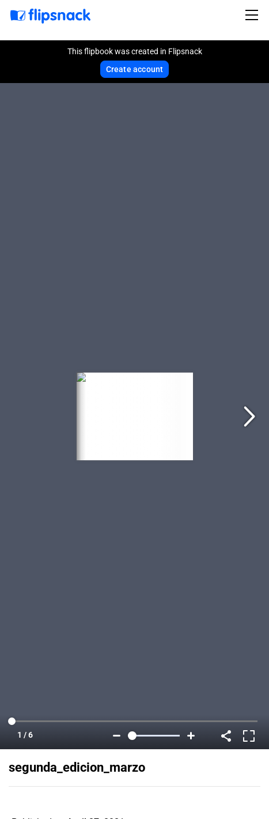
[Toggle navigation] (253, 15)
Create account (135, 69)
